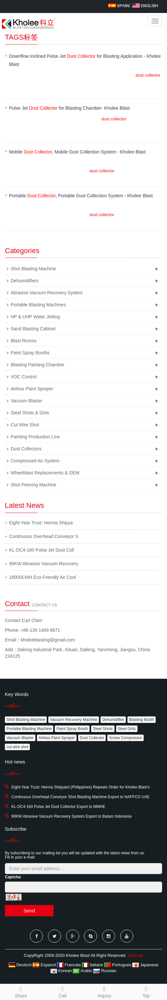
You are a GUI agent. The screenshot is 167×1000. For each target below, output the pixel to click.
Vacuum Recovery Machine (73, 719)
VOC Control (23, 376)
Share (21, 991)
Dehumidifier (113, 719)
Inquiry (104, 995)
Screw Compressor (125, 738)
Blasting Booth (141, 719)
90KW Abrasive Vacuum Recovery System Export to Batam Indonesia (71, 816)
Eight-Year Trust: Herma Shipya (41, 522)
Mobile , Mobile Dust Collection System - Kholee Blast (77, 151)
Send (29, 910)
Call (63, 991)
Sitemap (135, 955)
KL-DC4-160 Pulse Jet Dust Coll (41, 550)
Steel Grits (127, 728)
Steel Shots (103, 728)
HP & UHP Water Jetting (35, 316)
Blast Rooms (23, 340)
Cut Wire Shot (25, 424)
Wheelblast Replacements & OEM (45, 472)
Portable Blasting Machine (29, 728)
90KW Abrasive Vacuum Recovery (43, 563)
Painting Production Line (35, 436)
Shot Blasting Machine (33, 268)
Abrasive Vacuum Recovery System (47, 292)
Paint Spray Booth (72, 728)
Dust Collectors (26, 448)
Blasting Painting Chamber (38, 364)
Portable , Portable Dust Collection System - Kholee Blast (81, 195)
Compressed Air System (35, 460)
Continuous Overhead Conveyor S (43, 536)
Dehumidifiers (25, 280)
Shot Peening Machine (33, 484)
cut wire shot (17, 747)
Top (146, 991)
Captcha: (13, 877)
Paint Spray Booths (30, 352)
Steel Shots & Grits (30, 412)
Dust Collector (92, 738)
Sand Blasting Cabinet (33, 328)
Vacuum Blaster (26, 400)
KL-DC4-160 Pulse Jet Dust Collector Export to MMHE (58, 806)
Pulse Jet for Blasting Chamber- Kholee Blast (69, 108)
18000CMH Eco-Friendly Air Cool (42, 577)
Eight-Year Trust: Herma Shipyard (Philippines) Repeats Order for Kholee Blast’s (80, 787)
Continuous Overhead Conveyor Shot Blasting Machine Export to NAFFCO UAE (80, 797)
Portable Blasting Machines (38, 304)
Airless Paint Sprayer (32, 388)
